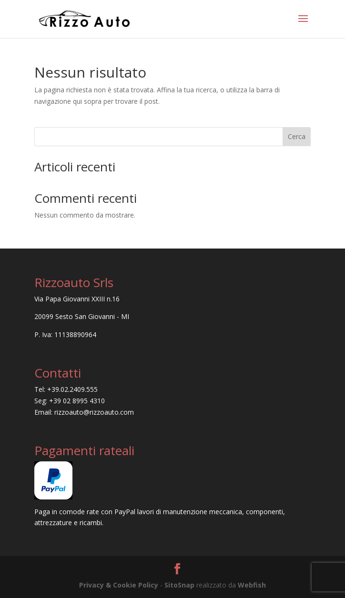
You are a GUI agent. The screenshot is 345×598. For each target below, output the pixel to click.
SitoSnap (179, 584)
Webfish (252, 584)
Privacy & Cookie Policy (118, 584)
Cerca (296, 136)
